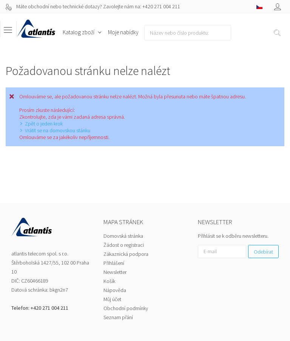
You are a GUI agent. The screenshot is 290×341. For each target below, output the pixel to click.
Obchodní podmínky (125, 278)
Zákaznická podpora (125, 223)
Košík (109, 251)
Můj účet (112, 269)
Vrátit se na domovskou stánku (57, 130)
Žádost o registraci (123, 214)
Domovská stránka (123, 205)
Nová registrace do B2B (225, 313)
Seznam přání (118, 287)
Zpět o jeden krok (44, 123)
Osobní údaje (264, 322)
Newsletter (114, 242)
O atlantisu (182, 313)
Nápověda (114, 260)
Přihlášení (113, 232)
